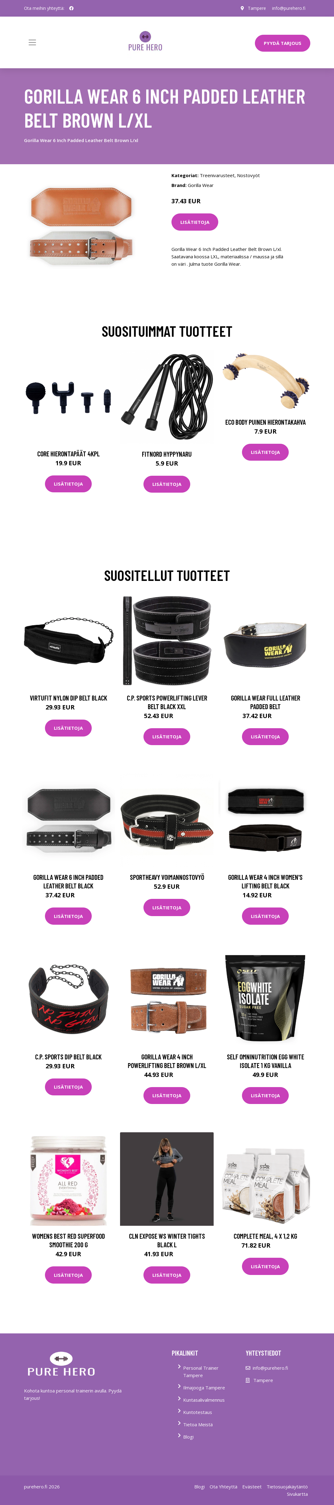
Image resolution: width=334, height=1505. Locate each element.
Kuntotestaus (197, 1412)
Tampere (257, 8)
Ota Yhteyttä (223, 1486)
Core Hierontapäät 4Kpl (68, 454)
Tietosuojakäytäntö (287, 1486)
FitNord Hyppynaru (167, 454)
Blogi (188, 1437)
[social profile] (71, 8)
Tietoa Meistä (198, 1424)
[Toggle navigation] (32, 42)
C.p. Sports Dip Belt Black (68, 1057)
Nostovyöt (248, 175)
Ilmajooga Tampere (204, 1387)
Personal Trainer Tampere (201, 1371)
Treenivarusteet (217, 175)
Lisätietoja (194, 222)
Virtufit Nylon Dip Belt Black (68, 698)
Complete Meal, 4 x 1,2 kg (265, 1236)
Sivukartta (297, 1494)
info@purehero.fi (288, 8)
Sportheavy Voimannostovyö (167, 877)
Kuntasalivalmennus (204, 1400)
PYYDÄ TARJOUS (282, 43)
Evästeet (252, 1486)
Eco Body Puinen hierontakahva (265, 422)
